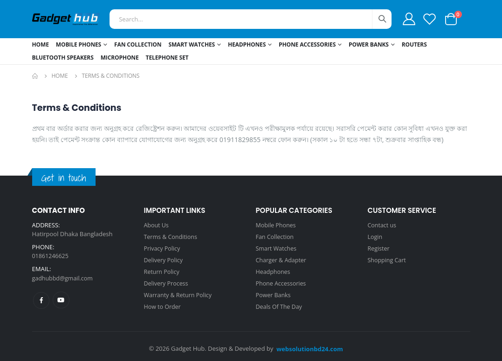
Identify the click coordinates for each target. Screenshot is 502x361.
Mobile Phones (78, 44)
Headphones (247, 44)
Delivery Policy (164, 258)
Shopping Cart (388, 258)
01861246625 (51, 256)
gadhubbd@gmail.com (64, 277)
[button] (451, 18)
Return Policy (162, 270)
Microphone (120, 57)
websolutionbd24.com (309, 345)
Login (375, 236)
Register (379, 247)
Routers (414, 44)
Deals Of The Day (280, 303)
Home (40, 44)
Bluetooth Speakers (63, 57)
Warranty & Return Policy (179, 292)
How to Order (163, 303)
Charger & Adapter (282, 258)
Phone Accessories (307, 44)
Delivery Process (167, 281)
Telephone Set (167, 57)
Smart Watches (191, 44)
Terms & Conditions (171, 236)
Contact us (383, 225)
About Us (157, 225)
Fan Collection (137, 44)
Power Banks (369, 44)
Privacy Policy (163, 247)
